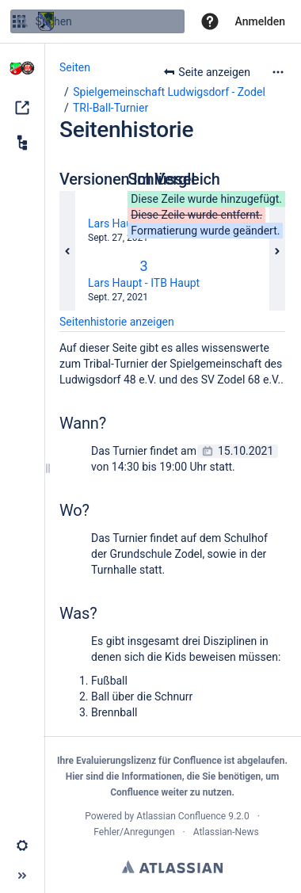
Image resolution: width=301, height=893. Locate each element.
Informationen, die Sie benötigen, (192, 776)
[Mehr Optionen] (278, 72)
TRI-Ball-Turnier (110, 107)
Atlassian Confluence (181, 816)
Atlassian (172, 867)
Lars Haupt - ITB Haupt (144, 283)
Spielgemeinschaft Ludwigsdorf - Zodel (169, 92)
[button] (209, 21)
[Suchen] (22, 21)
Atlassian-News (226, 832)
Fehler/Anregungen (133, 832)
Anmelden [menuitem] (260, 21)
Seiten (74, 67)
